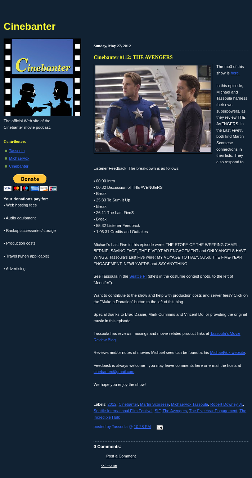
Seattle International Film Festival (123, 411)
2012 (112, 404)
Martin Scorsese (154, 404)
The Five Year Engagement (213, 411)
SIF (157, 411)
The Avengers (174, 411)
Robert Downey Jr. (226, 404)
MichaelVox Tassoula (189, 404)
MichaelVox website (227, 352)
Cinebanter (128, 404)
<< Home (109, 465)
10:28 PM (142, 426)
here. (235, 73)
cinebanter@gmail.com (114, 371)
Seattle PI (138, 276)
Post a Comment (121, 456)
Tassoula (17, 151)
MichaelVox (19, 158)
